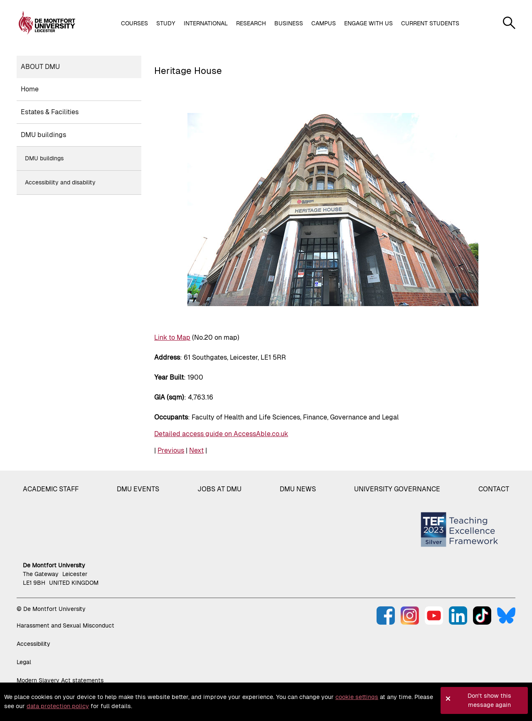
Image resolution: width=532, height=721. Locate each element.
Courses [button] (134, 23)
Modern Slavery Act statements (60, 680)
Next (196, 450)
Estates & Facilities (50, 112)
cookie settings (356, 697)
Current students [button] (430, 23)
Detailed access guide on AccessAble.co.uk (221, 434)
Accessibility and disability (60, 182)
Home (30, 89)
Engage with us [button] (368, 23)
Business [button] (288, 23)
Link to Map (172, 337)
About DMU (40, 67)
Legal (24, 662)
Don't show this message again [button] (489, 700)
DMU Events (138, 489)
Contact (493, 489)
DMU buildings (43, 135)
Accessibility (33, 643)
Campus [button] (323, 23)
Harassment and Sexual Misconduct (65, 625)
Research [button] (251, 23)
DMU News (298, 489)
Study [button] (165, 23)
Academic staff (51, 489)
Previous (171, 450)
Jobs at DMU (219, 489)
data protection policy (58, 706)
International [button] (206, 23)
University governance (397, 489)
